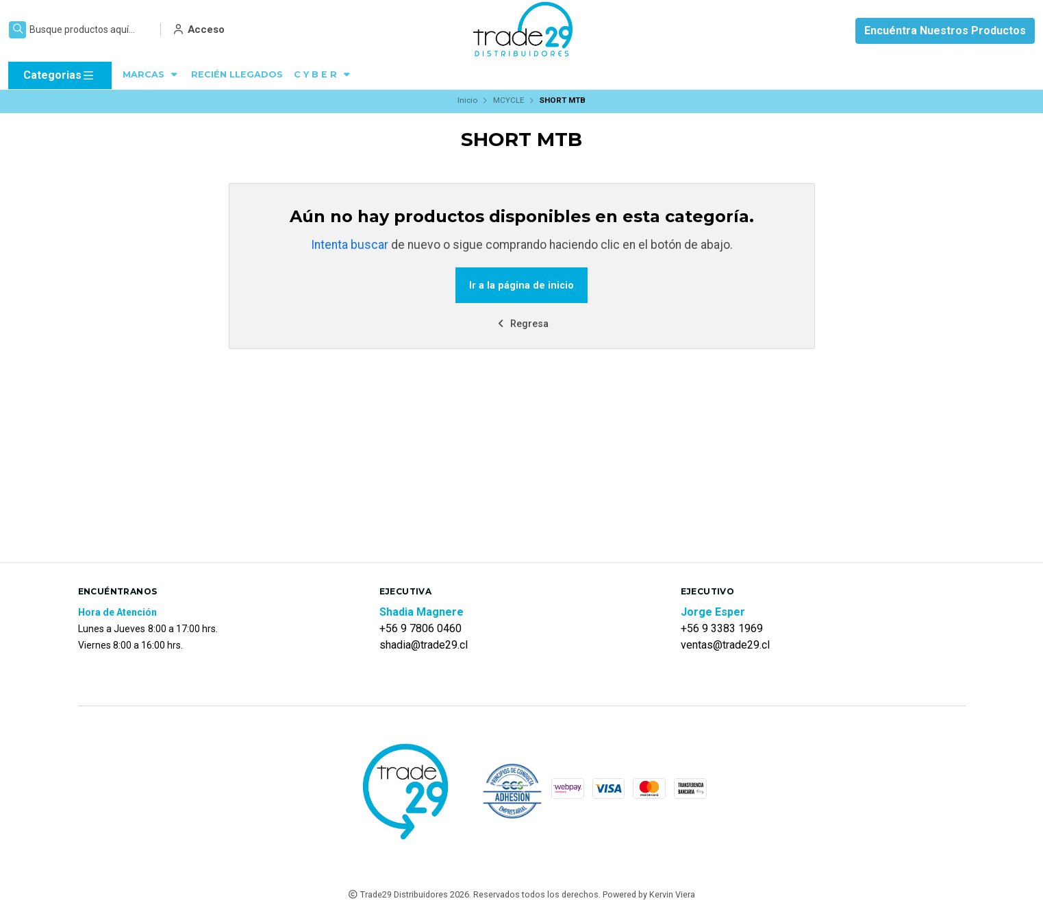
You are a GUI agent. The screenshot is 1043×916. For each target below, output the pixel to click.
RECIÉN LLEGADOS (237, 74)
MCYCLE (508, 100)
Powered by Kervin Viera (649, 894)
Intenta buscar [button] (349, 245)
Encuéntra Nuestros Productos (945, 30)
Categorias (59, 75)
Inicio (467, 100)
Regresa (522, 324)
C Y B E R (323, 74)
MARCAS (151, 74)
